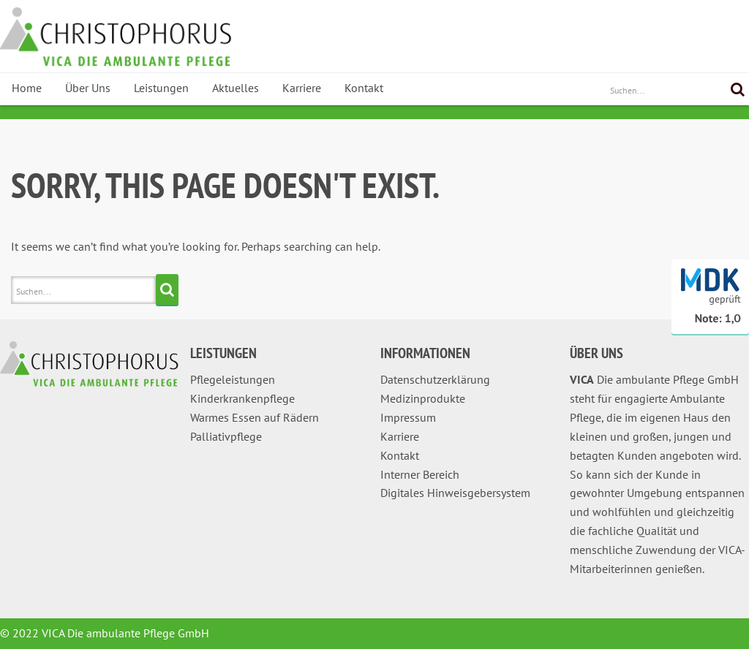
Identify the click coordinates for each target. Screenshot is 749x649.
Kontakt (364, 87)
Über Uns (87, 87)
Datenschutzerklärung (435, 379)
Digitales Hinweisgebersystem (455, 492)
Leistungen (161, 87)
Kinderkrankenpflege (242, 398)
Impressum (408, 417)
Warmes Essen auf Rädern (254, 417)
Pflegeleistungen (232, 379)
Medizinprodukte (422, 398)
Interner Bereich (419, 474)
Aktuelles (235, 87)
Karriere (301, 87)
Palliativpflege (226, 436)
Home (27, 87)
